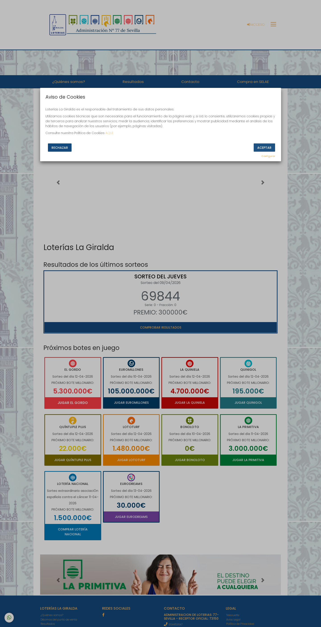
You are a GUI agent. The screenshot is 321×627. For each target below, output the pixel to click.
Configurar (268, 156)
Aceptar (264, 147)
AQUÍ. (109, 133)
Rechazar (59, 147)
